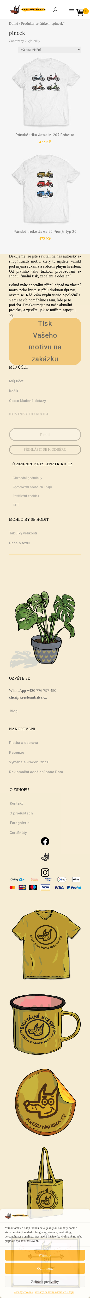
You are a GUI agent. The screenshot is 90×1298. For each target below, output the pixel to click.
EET (16, 505)
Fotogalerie (20, 823)
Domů (13, 23)
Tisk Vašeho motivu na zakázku (45, 341)
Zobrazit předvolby (45, 1282)
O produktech (21, 813)
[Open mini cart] (82, 13)
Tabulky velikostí (23, 533)
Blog (14, 711)
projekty (16, 310)
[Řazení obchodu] (49, 50)
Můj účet (16, 381)
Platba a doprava (23, 743)
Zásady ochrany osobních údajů (54, 1292)
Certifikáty (18, 833)
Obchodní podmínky (27, 478)
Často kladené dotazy (27, 401)
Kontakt (16, 803)
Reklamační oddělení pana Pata (36, 772)
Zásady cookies (23, 1292)
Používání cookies (26, 496)
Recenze (16, 752)
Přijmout (45, 1255)
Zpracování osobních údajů (32, 487)
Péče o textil (19, 543)
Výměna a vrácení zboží (29, 762)
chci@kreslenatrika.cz (28, 697)
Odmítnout (45, 1268)
